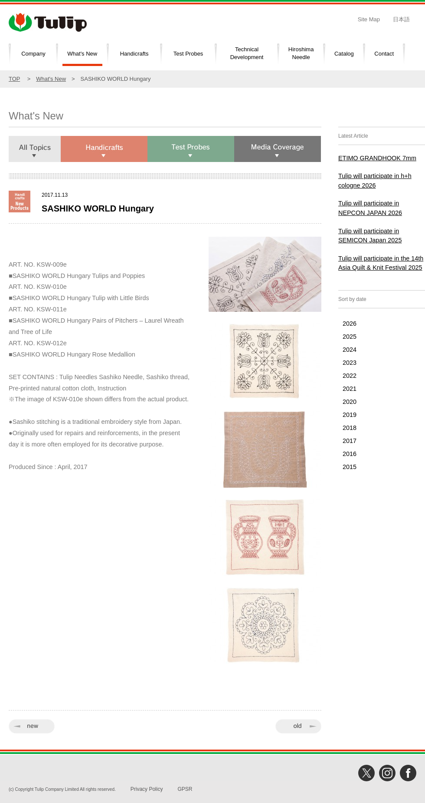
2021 (349, 388)
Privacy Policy (147, 789)
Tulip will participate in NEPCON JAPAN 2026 (370, 208)
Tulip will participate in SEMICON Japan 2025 (370, 236)
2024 (349, 349)
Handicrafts (134, 53)
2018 (349, 427)
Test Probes (188, 53)
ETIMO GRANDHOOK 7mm (377, 158)
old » (298, 726)
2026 (349, 323)
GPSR (184, 789)
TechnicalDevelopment (247, 53)
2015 (349, 466)
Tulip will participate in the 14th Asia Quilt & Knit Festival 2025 (380, 263)
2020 (349, 401)
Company (33, 53)
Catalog (344, 53)
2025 (349, 336)
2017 (349, 440)
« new (32, 726)
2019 (349, 414)
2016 (349, 453)
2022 (349, 375)
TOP (14, 79)
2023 (349, 362)
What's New (82, 53)
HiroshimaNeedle (301, 53)
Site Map (369, 19)
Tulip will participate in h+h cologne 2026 (375, 180)
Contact (384, 53)
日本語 (401, 19)
